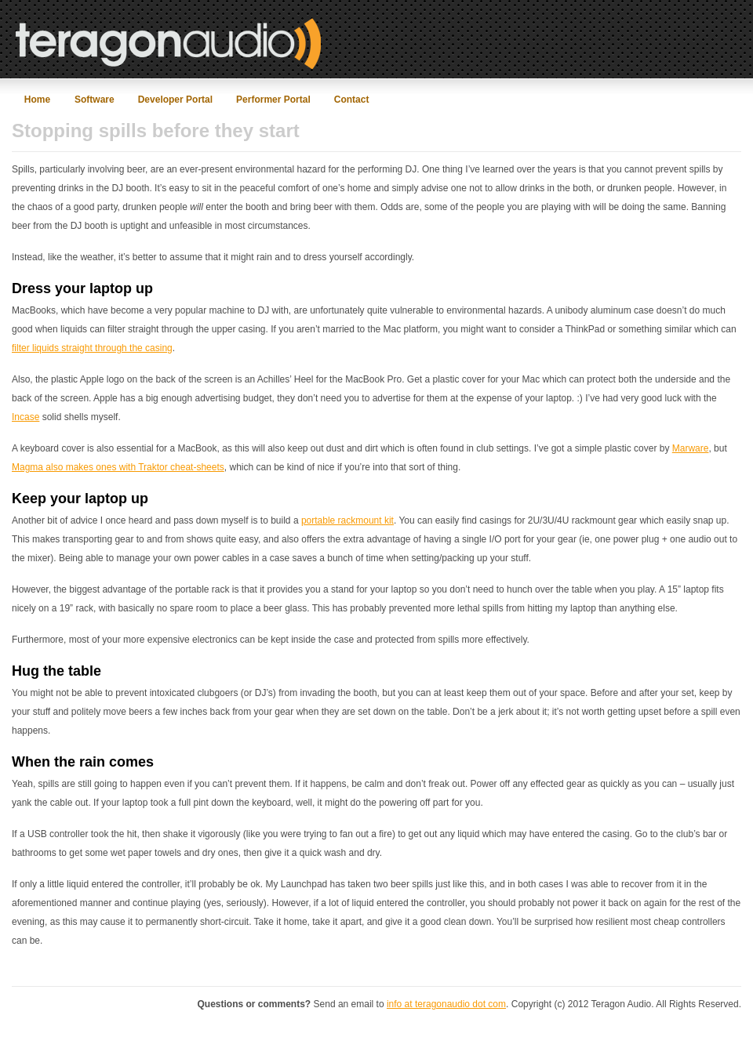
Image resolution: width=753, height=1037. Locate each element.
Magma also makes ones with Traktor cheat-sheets (118, 467)
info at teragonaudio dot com (446, 1004)
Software (95, 99)
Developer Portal (175, 99)
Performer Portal (273, 99)
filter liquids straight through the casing (92, 348)
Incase (25, 417)
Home (37, 99)
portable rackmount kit (347, 520)
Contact (351, 99)
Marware (690, 448)
